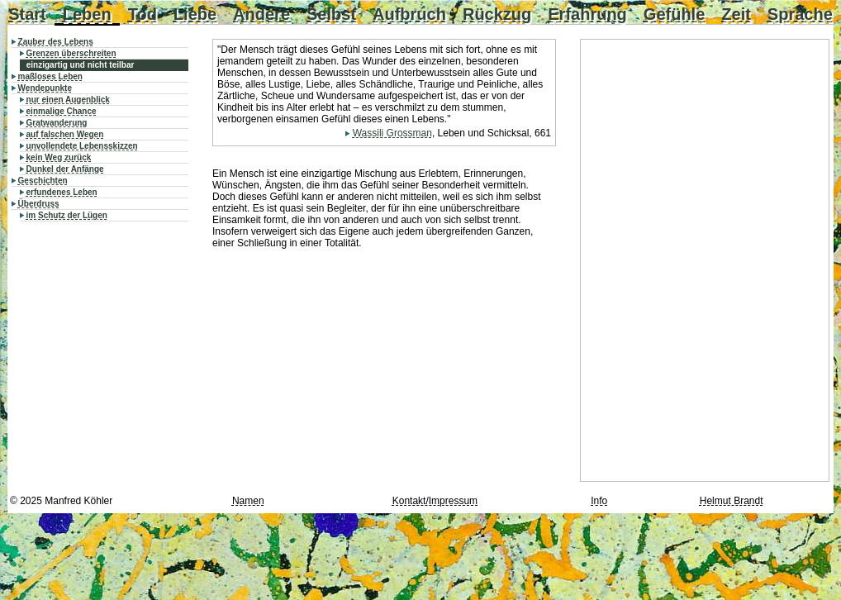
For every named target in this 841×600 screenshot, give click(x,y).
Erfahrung (587, 14)
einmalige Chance (61, 111)
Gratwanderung (57, 122)
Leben (87, 14)
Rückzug (497, 14)
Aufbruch (409, 14)
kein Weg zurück (59, 157)
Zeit (736, 14)
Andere (261, 14)
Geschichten (43, 180)
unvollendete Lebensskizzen (82, 145)
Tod (142, 14)
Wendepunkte (45, 88)
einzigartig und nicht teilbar (80, 64)
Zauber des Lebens (55, 41)
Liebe (194, 14)
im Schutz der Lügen (66, 215)
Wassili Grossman (392, 133)
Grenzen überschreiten (71, 53)
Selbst (331, 14)
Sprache (800, 14)
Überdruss (38, 203)
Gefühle (674, 14)
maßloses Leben (50, 76)
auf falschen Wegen (65, 134)
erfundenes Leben (61, 192)
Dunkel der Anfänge (65, 169)
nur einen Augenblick (68, 99)
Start (27, 14)
